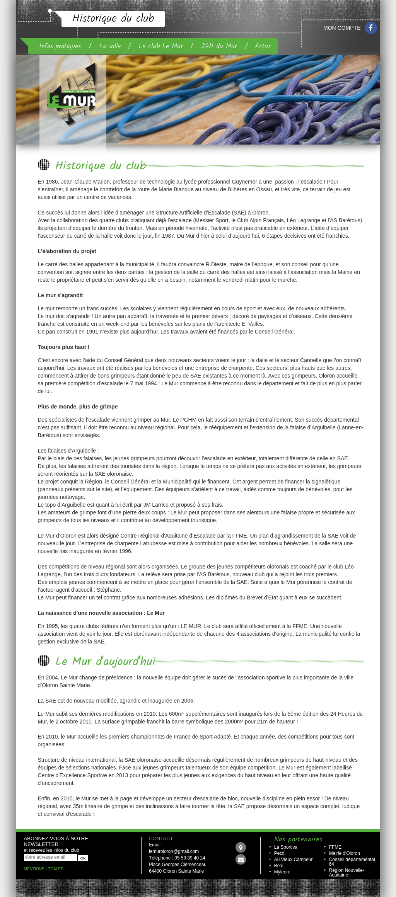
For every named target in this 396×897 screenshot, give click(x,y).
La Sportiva (285, 847)
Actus (263, 46)
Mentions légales (43, 869)
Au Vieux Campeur (293, 859)
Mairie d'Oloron (344, 853)
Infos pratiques (60, 46)
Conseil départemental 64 (352, 862)
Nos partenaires (298, 839)
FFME (335, 847)
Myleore (282, 872)
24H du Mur (219, 46)
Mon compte (341, 28)
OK (83, 858)
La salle (110, 46)
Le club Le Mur (161, 46)
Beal (278, 865)
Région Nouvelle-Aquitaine (346, 873)
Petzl (279, 853)
